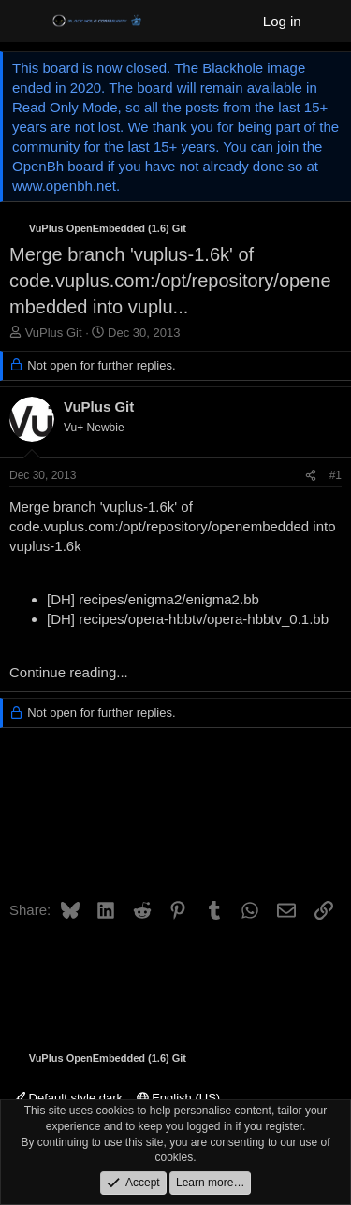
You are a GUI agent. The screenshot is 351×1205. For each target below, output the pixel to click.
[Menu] (26, 21)
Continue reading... (68, 672)
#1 (335, 475)
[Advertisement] (175, 820)
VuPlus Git (53, 333)
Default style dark (68, 1098)
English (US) (179, 1098)
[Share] (311, 475)
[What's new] (329, 21)
